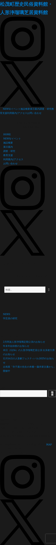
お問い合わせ (34, 112)
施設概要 (25, 108)
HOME (7, 134)
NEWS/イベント (11, 108)
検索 (2, 388)
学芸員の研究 (10, 318)
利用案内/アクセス (17, 112)
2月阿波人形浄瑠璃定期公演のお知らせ (24, 341)
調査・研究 (46, 108)
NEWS (6, 314)
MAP (49, 444)
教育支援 (8, 155)
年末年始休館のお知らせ (16, 345)
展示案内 (35, 108)
